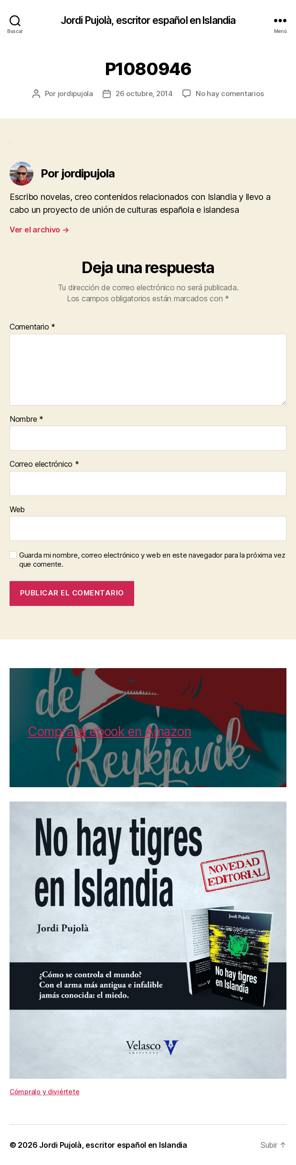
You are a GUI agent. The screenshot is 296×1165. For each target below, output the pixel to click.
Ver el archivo (39, 229)
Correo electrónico (44, 464)
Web (17, 510)
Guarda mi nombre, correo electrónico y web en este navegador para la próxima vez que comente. (152, 560)
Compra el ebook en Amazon (109, 731)
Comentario (32, 327)
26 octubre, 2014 (144, 93)
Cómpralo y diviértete (44, 1092)
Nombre (26, 419)
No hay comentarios (230, 93)
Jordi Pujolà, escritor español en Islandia (148, 20)
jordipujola (75, 93)
